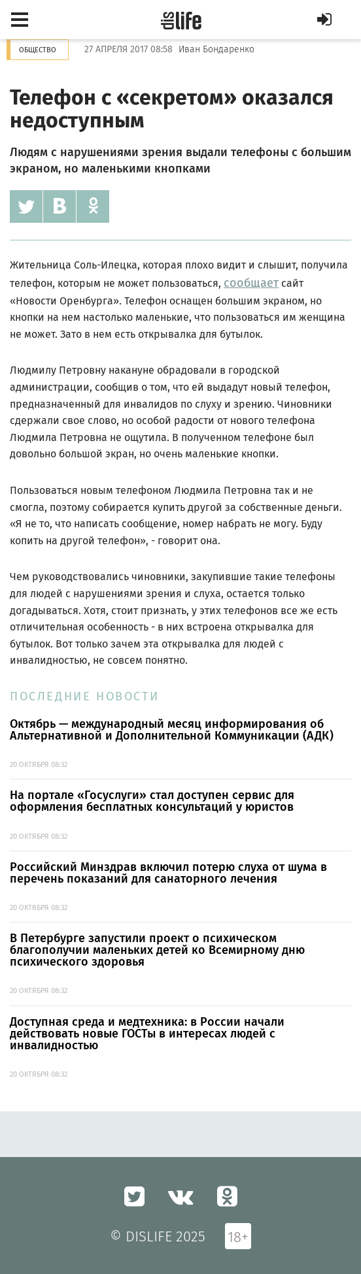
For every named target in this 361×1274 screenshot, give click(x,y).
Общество (37, 50)
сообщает (251, 283)
